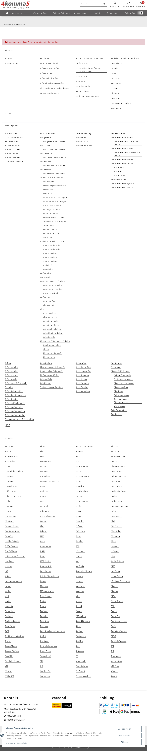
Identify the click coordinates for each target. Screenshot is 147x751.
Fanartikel (47, 193)
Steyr (78, 646)
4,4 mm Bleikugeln (51, 245)
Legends (79, 581)
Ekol (113, 521)
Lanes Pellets (117, 576)
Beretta (114, 461)
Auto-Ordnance (11, 461)
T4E (112, 651)
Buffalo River (10, 491)
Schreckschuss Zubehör (122, 187)
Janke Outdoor (117, 561)
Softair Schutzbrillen (14, 391)
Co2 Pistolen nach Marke (54, 165)
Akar (42, 451)
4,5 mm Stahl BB (50, 257)
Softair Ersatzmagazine (15, 395)
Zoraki (114, 676)
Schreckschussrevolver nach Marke (127, 154)
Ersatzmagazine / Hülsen (54, 185)
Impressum (10, 743)
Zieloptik (9, 387)
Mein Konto (116, 98)
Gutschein (115, 68)
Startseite (115, 78)
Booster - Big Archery (49, 481)
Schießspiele (49, 337)
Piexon (79, 611)
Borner (79, 481)
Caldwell (44, 506)
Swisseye (80, 651)
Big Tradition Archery (14, 471)
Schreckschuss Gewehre (122, 159)
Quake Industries (12, 621)
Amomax (115, 451)
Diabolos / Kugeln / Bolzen (52, 241)
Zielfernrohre (49, 357)
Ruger (113, 626)
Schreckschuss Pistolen (121, 137)
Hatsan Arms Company (15, 556)
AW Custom (45, 461)
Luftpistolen (45, 145)
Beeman (44, 471)
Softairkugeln (11, 379)
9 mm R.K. (118, 171)
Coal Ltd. (115, 496)
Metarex (114, 591)
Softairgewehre (11, 367)
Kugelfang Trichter (51, 325)
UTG (6, 666)
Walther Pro (45, 671)
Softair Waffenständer (14, 415)
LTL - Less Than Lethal (120, 581)
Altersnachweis (82, 91)
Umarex (8, 566)
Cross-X (79, 511)
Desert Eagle (116, 516)
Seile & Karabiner (119, 410)
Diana (78, 516)
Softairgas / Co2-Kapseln (16, 383)
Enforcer (79, 526)
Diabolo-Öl (48, 265)
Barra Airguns (82, 466)
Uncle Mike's (116, 661)
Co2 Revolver (46, 169)
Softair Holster (11, 399)
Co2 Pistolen (45, 161)
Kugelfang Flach (50, 321)
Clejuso (79, 496)
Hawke (79, 556)
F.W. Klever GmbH (12, 531)
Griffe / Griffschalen (52, 205)
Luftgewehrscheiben (52, 329)
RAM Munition (82, 141)
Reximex (44, 626)
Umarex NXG (45, 566)
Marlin (8, 591)
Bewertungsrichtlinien (50, 63)
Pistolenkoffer (49, 305)
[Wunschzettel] (128, 5)
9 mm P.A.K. (119, 167)
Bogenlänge (116, 63)
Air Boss (114, 446)
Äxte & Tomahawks (122, 375)
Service (8, 113)
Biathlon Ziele (49, 313)
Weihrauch (45, 676)
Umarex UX (81, 661)
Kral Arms (115, 571)
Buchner (44, 486)
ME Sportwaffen (47, 591)
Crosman (9, 506)
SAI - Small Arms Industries (52, 631)
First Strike (116, 531)
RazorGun (44, 621)
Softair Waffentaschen (15, 411)
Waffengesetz (82, 63)
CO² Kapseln (45, 277)
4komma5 (9, 446)
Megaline (80, 591)
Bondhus (9, 481)
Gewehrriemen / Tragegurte (55, 197)
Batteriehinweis (83, 86)
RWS (7, 631)
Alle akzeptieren (124, 729)
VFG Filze (115, 666)
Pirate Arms (81, 636)
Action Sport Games (84, 446)
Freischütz (80, 531)
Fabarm (43, 531)
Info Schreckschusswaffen (52, 83)
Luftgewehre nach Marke (54, 141)
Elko (42, 526)
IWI (77, 561)
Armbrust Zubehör (13, 149)
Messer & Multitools (120, 371)
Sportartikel (116, 414)
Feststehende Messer (123, 379)
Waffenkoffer (46, 297)
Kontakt (8, 58)
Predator (44, 616)
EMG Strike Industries (14, 636)
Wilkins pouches (83, 676)
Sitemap (115, 93)
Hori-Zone (9, 561)
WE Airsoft (80, 671)
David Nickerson (47, 516)
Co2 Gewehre (46, 153)
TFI (77, 656)
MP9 (78, 596)
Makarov (44, 586)
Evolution (80, 521)
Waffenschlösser (50, 229)
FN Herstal (115, 536)
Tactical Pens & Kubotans (51, 387)
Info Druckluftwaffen (49, 78)
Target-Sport (45, 656)
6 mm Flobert (120, 175)
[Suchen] (90, 3)
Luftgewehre (45, 137)
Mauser (114, 586)
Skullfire (79, 641)
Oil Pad (79, 606)
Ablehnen (124, 742)
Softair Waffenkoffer (14, 407)
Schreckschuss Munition (122, 163)
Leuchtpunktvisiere (52, 345)
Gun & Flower (11, 551)
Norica (43, 601)
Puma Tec (115, 616)
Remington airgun (119, 621)
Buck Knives (116, 486)
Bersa (7, 466)
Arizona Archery (118, 456)
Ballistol (44, 466)
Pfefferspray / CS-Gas (49, 375)
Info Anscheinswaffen (50, 68)
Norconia (9, 606)
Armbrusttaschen (13, 157)
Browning (80, 486)
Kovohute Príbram (84, 571)
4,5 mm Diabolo (50, 253)
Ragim (114, 611)
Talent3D (9, 656)
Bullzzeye (44, 491)
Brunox (43, 496)
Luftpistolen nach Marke (54, 149)
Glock (113, 541)
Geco (42, 541)
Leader (43, 581)
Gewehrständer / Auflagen (54, 201)
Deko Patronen (82, 383)
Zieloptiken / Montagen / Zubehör (55, 341)
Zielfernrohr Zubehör (52, 353)
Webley (114, 671)
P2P (112, 606)
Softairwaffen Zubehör (15, 403)
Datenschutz (22, 743)
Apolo (42, 456)
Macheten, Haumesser (124, 383)
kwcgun (79, 576)
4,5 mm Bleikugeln (51, 249)
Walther (8, 671)
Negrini (79, 601)
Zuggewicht (116, 83)
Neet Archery (45, 596)
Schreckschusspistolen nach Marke (127, 143)
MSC (113, 566)
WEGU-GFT (9, 676)
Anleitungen (45, 58)
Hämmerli (80, 551)
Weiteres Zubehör (51, 233)
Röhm (78, 626)
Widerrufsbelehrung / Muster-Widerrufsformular (89, 69)
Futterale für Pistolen (52, 289)
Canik (7, 501)
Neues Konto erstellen (121, 103)
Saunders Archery (119, 631)
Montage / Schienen (52, 209)
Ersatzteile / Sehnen (14, 161)
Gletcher (79, 541)
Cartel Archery (82, 491)
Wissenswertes (11, 63)
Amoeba (79, 451)
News (113, 73)
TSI (41, 661)
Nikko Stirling (117, 601)
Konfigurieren (124, 736)
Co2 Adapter (48, 181)
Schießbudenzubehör (52, 333)
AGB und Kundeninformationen (90, 58)
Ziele (42, 309)
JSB (6, 571)
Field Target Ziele (50, 317)
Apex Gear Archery (13, 456)
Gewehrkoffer (49, 301)
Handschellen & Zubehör (51, 371)
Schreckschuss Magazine (122, 183)
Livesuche (115, 88)
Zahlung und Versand (49, 93)
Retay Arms (10, 626)
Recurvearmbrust (12, 141)
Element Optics (11, 526)
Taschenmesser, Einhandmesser (121, 400)
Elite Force (9, 521)
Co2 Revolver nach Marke (54, 173)
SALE (8, 425)
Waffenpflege (46, 273)
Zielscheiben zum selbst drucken (55, 88)
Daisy (113, 511)
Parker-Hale (10, 611)
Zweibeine (47, 237)
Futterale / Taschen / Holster (52, 281)
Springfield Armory (48, 646)
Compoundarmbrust (14, 137)
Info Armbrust (46, 73)
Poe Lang (9, 616)
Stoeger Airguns (12, 651)
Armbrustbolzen (12, 153)
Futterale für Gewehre (52, 285)
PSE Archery (81, 616)
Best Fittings (117, 471)
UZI (41, 666)
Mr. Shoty (80, 566)
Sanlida (79, 631)
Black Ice (9, 476)
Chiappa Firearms (13, 496)
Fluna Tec (9, 536)
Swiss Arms (45, 651)
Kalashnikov (45, 571)
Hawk (42, 556)
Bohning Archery (118, 476)
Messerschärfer (121, 387)
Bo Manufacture (83, 476)
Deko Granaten (82, 375)
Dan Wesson (10, 516)
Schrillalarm (45, 383)
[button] (115, 5)
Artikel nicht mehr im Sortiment (125, 58)
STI (112, 646)
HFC (113, 556)
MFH (7, 596)
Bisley (78, 471)
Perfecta (43, 611)
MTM (113, 596)
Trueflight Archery (12, 661)
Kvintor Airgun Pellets (49, 576)
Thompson (116, 656)
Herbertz (115, 546)
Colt (42, 501)
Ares (78, 456)
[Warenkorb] (141, 5)
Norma (43, 606)
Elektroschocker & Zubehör (52, 367)
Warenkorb (116, 108)
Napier (8, 601)
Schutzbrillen (49, 225)
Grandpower (45, 546)
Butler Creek (116, 501)
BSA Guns (115, 481)
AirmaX (8, 451)
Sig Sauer (44, 641)
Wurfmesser (119, 406)
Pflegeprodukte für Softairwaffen (19, 419)
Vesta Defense (82, 666)
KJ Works (115, 551)
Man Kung (80, 586)
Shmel (8, 641)
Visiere (46, 349)
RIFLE (113, 636)
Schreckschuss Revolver (122, 148)
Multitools (118, 391)
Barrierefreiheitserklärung (87, 96)
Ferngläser (115, 367)
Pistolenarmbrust (12, 145)
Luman (8, 586)
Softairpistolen (11, 371)
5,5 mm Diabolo (50, 261)
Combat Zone (82, 501)
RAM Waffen (81, 137)
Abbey (43, 446)
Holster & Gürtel (50, 293)
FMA (42, 536)
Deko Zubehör (82, 387)
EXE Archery (116, 526)
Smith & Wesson (118, 641)
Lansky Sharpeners (13, 581)
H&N (42, 551)
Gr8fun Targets (11, 546)
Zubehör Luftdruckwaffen (51, 177)
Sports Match (11, 646)
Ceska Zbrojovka (118, 491)
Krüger (8, 576)
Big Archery (45, 476)
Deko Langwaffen (83, 371)
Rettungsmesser (121, 395)
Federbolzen (48, 269)
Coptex (8, 511)
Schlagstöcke (46, 379)
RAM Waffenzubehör (85, 145)
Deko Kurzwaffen (83, 367)
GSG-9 (43, 636)
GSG (77, 546)
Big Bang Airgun (118, 466)
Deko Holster (81, 379)
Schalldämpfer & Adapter (54, 221)
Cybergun (44, 511)
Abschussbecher (118, 179)
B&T (78, 461)
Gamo (78, 536)
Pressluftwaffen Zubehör (54, 217)
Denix (78, 506)
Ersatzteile (48, 189)
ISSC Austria (45, 561)
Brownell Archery (12, 486)
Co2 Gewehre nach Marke (54, 157)
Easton (43, 521)
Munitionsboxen (50, 213)
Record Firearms (83, 621)
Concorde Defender (119, 506)
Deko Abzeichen (83, 391)
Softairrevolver (11, 375)
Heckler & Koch (12, 541)
